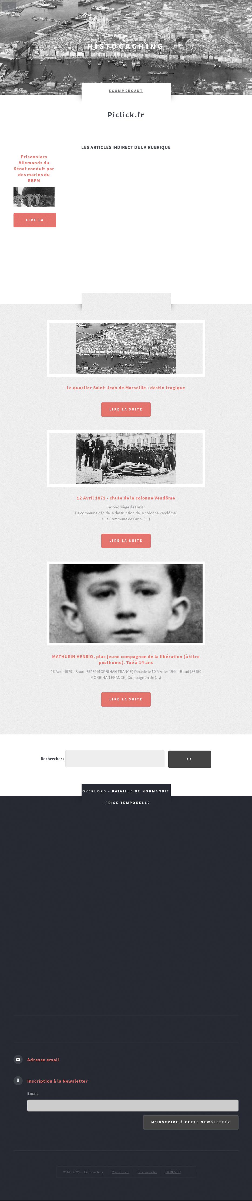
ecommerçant (126, 90)
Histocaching (126, 46)
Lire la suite (35, 222)
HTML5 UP (173, 1172)
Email (32, 1093)
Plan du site (120, 1172)
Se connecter (147, 1172)
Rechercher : (53, 758)
